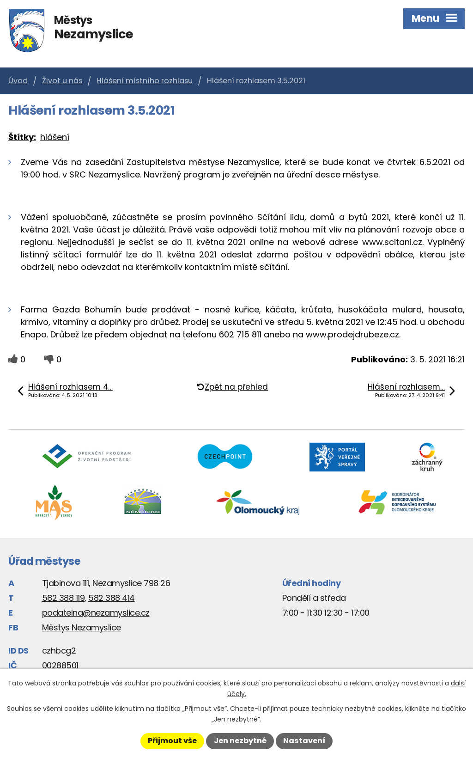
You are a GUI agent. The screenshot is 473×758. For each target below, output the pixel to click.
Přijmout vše (172, 740)
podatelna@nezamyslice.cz (96, 612)
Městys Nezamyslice (81, 627)
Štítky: (22, 137)
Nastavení (304, 740)
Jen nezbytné (240, 740)
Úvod (18, 80)
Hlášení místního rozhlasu (145, 80)
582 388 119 (63, 598)
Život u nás (62, 80)
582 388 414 (111, 598)
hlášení (54, 137)
